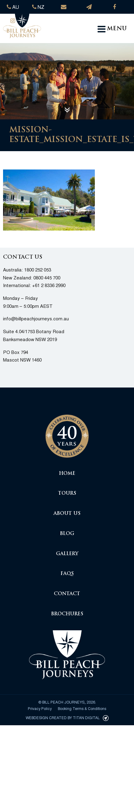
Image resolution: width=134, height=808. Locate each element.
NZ (38, 6)
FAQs (67, 574)
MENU (112, 29)
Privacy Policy (40, 708)
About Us (67, 513)
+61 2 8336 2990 (48, 285)
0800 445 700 (46, 277)
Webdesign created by (67, 717)
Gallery (67, 554)
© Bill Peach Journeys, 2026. (67, 701)
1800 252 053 (37, 269)
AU (13, 6)
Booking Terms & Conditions (82, 708)
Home (67, 473)
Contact (67, 594)
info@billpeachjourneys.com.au (36, 318)
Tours (67, 493)
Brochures (67, 614)
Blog (67, 534)
